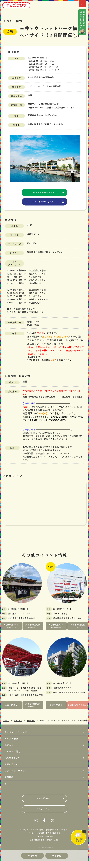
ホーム (8, 783)
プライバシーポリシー (16, 770)
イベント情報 (11, 738)
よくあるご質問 (12, 751)
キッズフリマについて (16, 732)
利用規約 (9, 777)
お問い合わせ (11, 764)
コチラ (53, 360)
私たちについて (12, 757)
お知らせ (9, 745)
